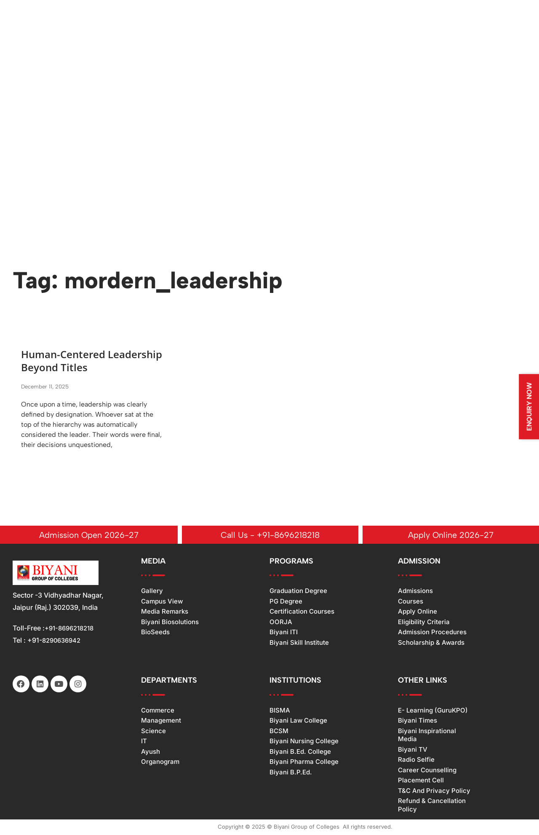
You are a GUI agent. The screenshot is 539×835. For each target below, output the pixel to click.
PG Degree (286, 602)
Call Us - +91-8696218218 (270, 535)
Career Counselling (427, 771)
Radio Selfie (416, 760)
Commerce (157, 711)
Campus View (162, 602)
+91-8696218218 (72, 629)
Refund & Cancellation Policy (432, 806)
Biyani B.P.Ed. (291, 773)
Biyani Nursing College (304, 742)
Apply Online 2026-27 (450, 535)
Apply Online (417, 612)
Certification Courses (302, 612)
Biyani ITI (284, 633)
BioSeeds (155, 633)
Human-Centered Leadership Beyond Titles (87, 361)
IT (144, 742)
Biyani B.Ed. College (300, 752)
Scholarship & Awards (431, 643)
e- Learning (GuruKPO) (433, 711)
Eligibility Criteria (424, 623)
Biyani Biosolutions (170, 623)
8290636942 (63, 641)
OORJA (281, 623)
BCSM (279, 732)
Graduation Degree (298, 592)
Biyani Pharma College (304, 762)
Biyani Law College (298, 721)
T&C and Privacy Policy (434, 791)
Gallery (152, 592)
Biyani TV (412, 750)
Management (161, 721)
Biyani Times (417, 721)
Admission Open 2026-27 (89, 535)
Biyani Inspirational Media (427, 736)
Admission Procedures (432, 633)
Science (153, 732)
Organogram (160, 762)
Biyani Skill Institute (299, 643)
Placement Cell (421, 781)
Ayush (150, 752)
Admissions (415, 592)
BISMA (280, 711)
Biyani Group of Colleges (306, 827)
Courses (410, 602)
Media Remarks (164, 612)
